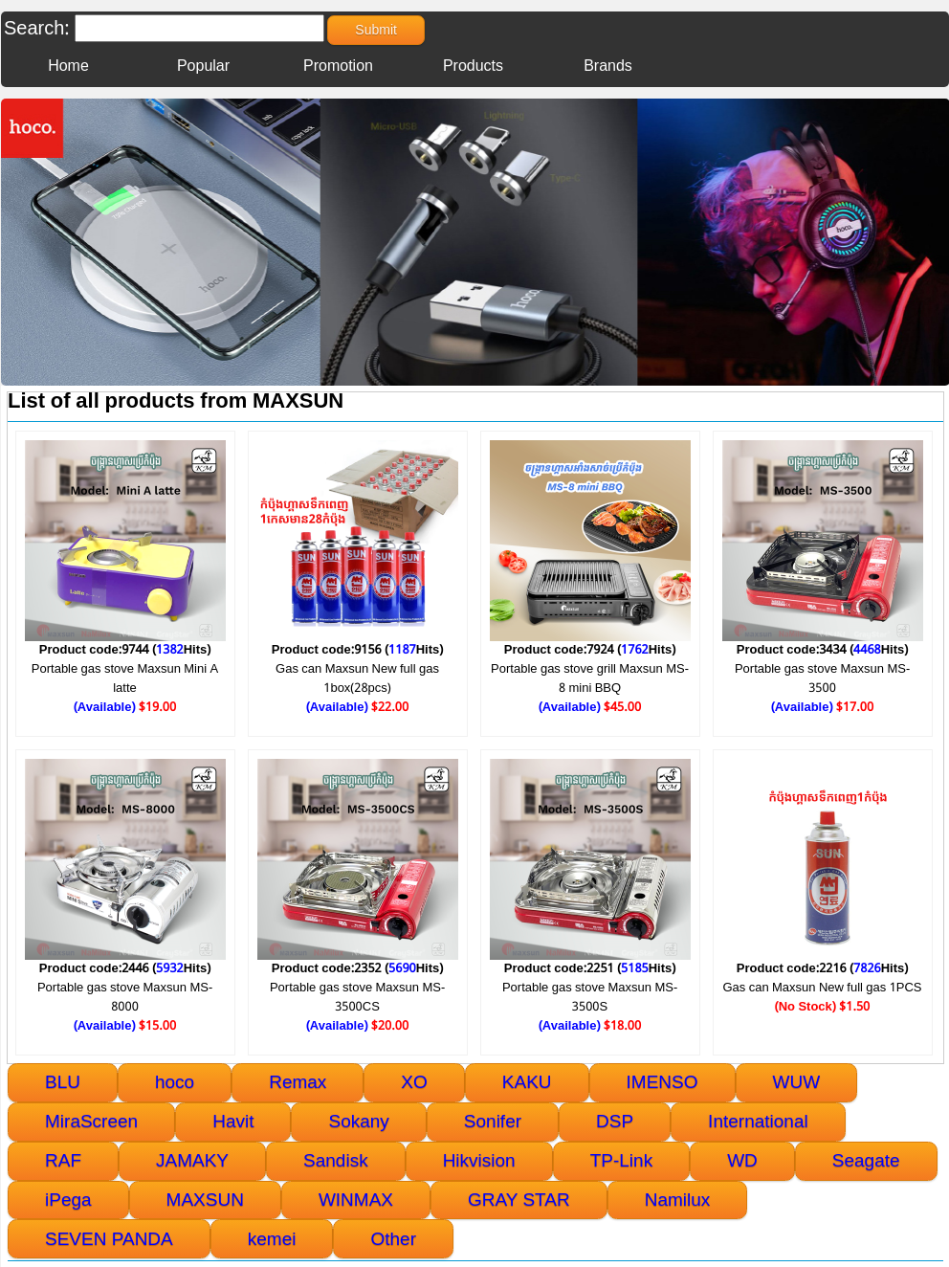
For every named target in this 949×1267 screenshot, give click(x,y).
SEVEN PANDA (109, 1239)
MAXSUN (205, 1199)
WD (742, 1160)
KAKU (527, 1082)
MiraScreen (91, 1121)
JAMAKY (192, 1160)
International (758, 1121)
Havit (233, 1121)
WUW (797, 1082)
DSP (614, 1121)
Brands (608, 66)
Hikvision (479, 1160)
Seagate (866, 1160)
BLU (62, 1082)
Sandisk (335, 1160)
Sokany (358, 1121)
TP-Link (621, 1160)
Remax (297, 1082)
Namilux (678, 1199)
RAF (63, 1160)
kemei (272, 1239)
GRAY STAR (519, 1199)
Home (68, 66)
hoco (174, 1082)
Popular (203, 66)
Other (393, 1239)
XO (414, 1082)
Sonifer (492, 1121)
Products (473, 66)
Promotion (338, 66)
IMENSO (662, 1082)
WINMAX (356, 1199)
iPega (68, 1199)
